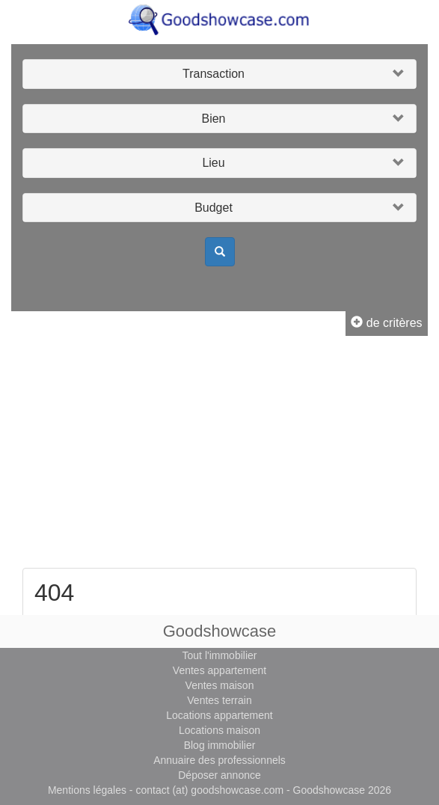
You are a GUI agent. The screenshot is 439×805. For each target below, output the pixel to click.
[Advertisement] (219, 455)
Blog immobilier (220, 745)
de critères (386, 322)
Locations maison (219, 730)
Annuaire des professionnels (219, 760)
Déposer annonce (219, 775)
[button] (219, 74)
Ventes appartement (219, 670)
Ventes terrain (219, 700)
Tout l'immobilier (219, 655)
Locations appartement (219, 715)
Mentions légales (87, 790)
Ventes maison (219, 685)
